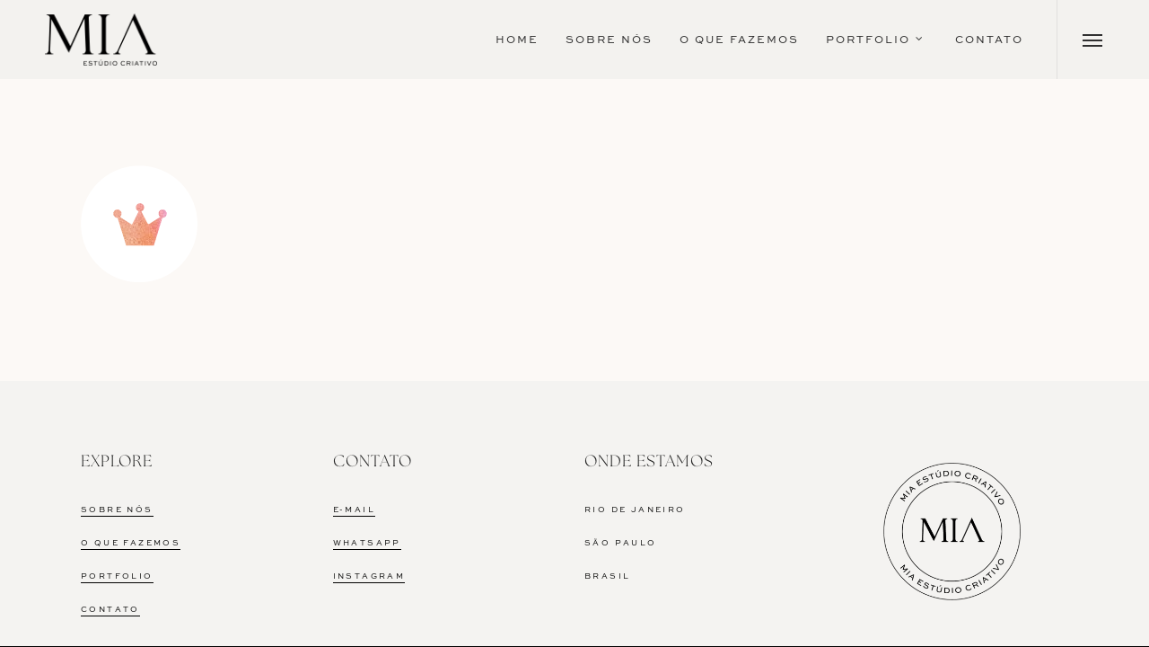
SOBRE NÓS (117, 510)
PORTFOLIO (117, 576)
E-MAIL (354, 510)
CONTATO (110, 610)
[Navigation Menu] (1093, 39)
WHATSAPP (367, 543)
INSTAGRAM (369, 576)
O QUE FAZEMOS (130, 543)
